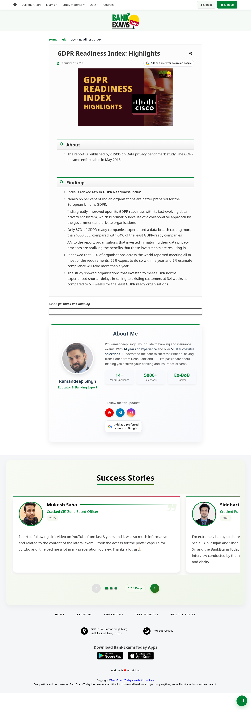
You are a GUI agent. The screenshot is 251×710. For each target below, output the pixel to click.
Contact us (113, 631)
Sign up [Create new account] (227, 4)
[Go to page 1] (106, 605)
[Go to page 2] (111, 605)
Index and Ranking (76, 304)
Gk (64, 39)
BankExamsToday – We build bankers (132, 697)
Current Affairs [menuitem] (31, 4)
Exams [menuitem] (50, 4)
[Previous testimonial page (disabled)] (96, 605)
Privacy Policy (183, 631)
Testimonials (146, 631)
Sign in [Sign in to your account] (206, 4)
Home (53, 39)
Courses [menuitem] (108, 4)
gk (60, 304)
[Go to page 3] (115, 605)
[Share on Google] (168, 63)
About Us (84, 631)
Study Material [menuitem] (72, 4)
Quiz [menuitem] (93, 4)
